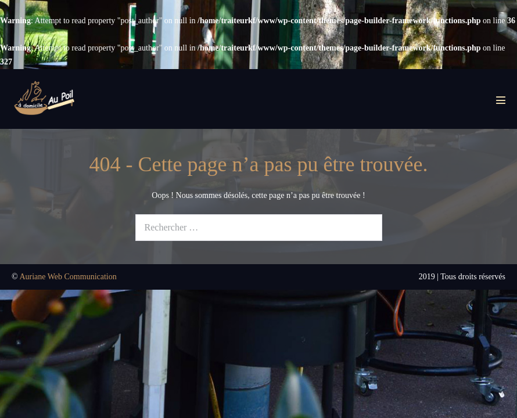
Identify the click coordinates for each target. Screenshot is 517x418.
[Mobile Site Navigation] (500, 100)
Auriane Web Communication (67, 276)
